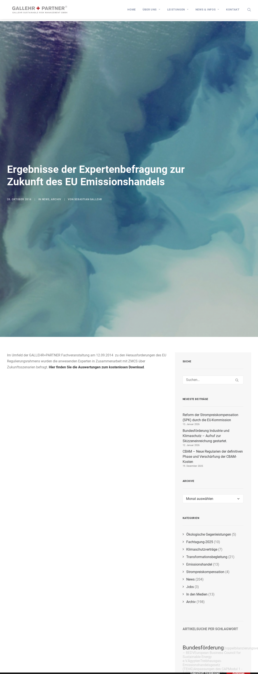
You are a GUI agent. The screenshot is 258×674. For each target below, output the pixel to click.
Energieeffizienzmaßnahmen (218, 633)
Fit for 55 (213, 637)
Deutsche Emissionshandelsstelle (211, 610)
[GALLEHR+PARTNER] (42, 10)
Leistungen (178, 10)
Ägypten (194, 587)
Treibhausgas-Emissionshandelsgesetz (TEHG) (202, 591)
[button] (249, 10)
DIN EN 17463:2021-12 (203, 602)
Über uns (151, 10)
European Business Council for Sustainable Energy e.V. (212, 583)
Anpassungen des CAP (211, 596)
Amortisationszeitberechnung (215, 641)
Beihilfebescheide (211, 608)
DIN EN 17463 (202, 600)
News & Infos (207, 10)
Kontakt (233, 10)
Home (131, 10)
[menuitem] (131, 10)
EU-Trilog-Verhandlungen (210, 648)
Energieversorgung (210, 668)
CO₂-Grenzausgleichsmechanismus (207, 622)
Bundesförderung (203, 574)
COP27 (195, 616)
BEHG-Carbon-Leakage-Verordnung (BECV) (206, 663)
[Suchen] (213, 306)
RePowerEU (235, 669)
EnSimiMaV (206, 654)
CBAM (243, 641)
